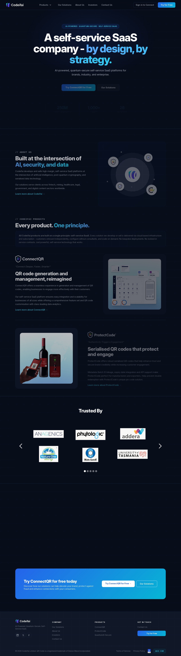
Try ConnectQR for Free (78, 87)
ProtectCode (100, 631)
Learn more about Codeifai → (30, 194)
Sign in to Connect (145, 5)
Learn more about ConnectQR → (31, 310)
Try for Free (167, 5)
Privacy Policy (139, 651)
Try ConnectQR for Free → (118, 583)
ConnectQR (100, 627)
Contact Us (106, 5)
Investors (92, 5)
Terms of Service (123, 651)
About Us (79, 5)
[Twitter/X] (23, 635)
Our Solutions (64, 5)
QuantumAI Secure (103, 635)
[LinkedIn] (17, 635)
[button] (44, 5)
